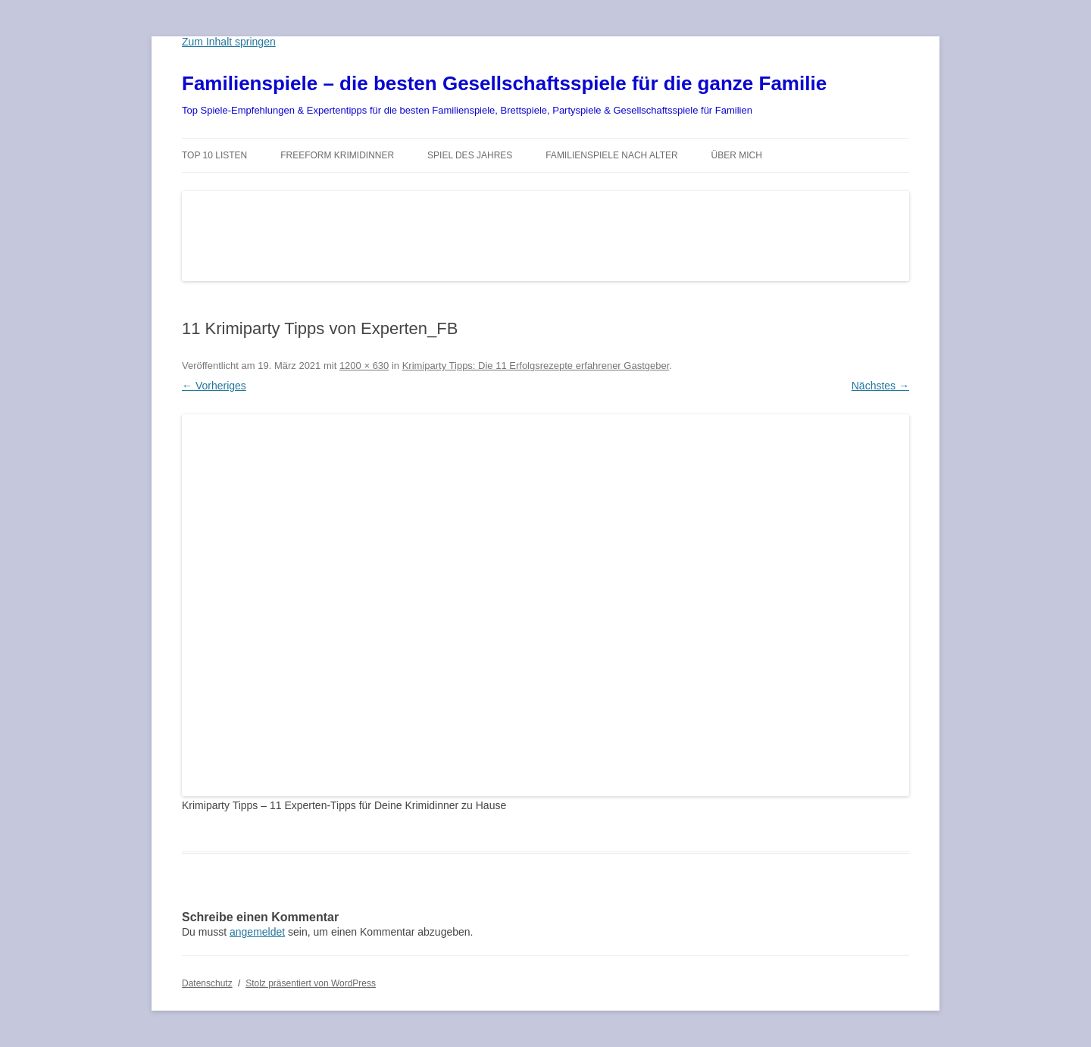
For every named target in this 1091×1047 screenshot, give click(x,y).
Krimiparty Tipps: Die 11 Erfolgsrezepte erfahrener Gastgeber (536, 365)
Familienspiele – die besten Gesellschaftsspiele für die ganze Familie (504, 83)
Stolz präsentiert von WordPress (310, 983)
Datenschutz (207, 983)
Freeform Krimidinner (337, 155)
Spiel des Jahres (469, 155)
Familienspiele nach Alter (612, 155)
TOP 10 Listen (214, 155)
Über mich (736, 155)
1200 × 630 (364, 365)
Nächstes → (880, 386)
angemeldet (257, 932)
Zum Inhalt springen (229, 42)
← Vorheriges (214, 386)
